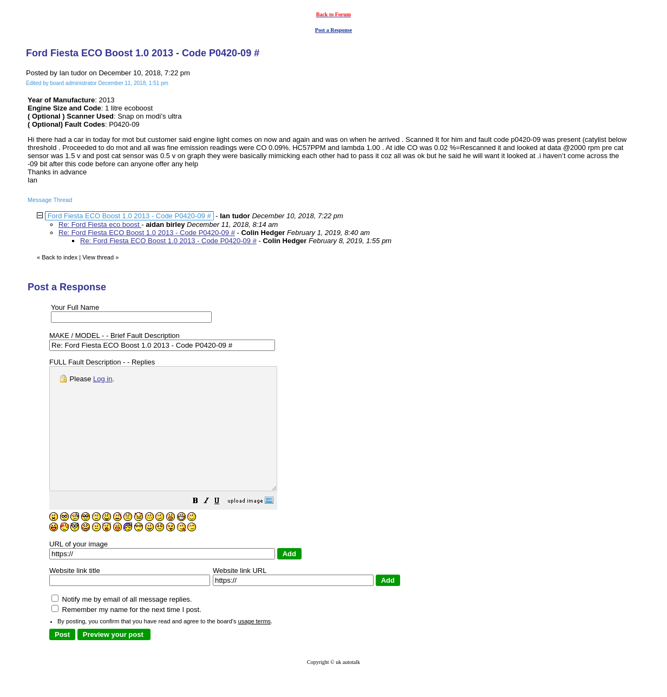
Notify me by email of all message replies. (121, 624)
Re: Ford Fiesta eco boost (99, 224)
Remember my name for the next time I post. (126, 634)
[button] (222, 527)
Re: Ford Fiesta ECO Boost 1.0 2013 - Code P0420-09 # (146, 233)
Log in (102, 379)
